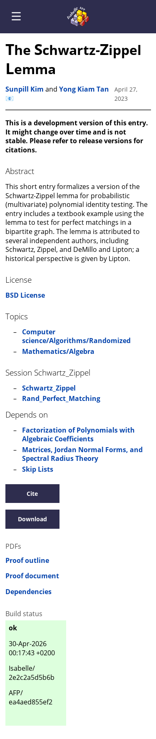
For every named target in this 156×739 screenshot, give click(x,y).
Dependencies (28, 591)
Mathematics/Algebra (58, 351)
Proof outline (27, 560)
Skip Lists (37, 469)
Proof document (32, 576)
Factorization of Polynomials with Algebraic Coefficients (78, 434)
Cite (32, 494)
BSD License (25, 295)
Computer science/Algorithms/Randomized (76, 336)
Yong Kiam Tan (84, 89)
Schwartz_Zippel (49, 388)
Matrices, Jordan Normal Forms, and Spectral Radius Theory (82, 454)
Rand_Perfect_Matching (61, 398)
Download (32, 519)
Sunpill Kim (24, 89)
